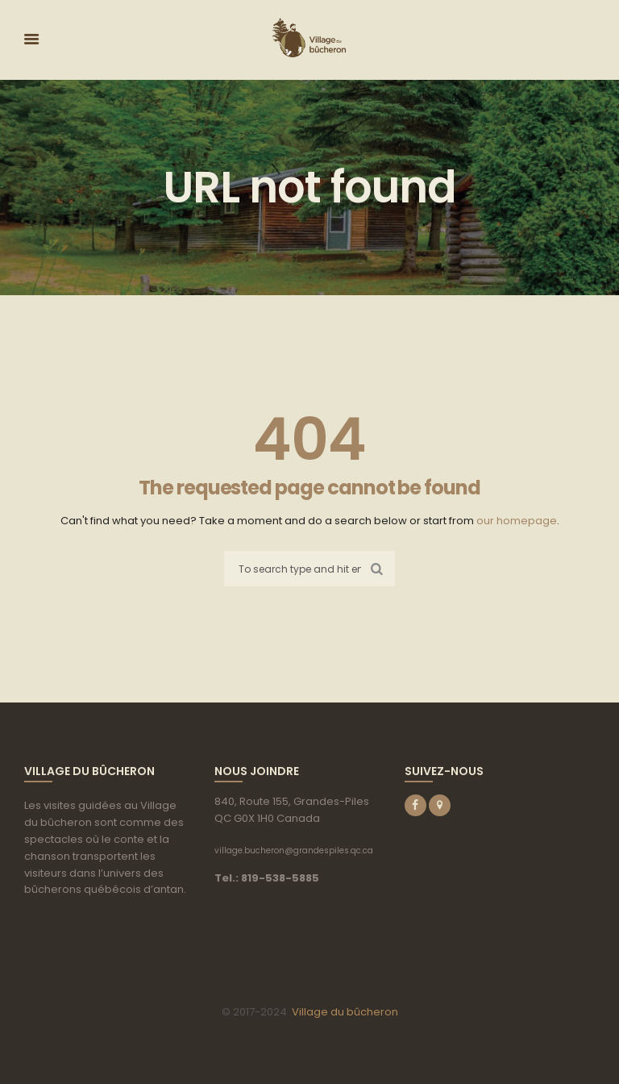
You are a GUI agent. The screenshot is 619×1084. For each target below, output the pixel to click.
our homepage (516, 520)
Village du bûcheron (345, 1011)
